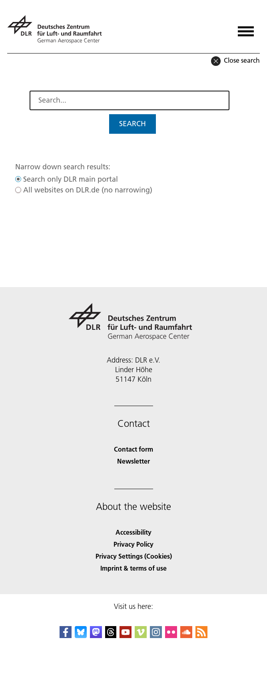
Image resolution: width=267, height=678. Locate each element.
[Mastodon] (96, 635)
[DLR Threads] (110, 635)
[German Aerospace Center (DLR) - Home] (57, 29)
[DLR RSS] (201, 635)
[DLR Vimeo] (141, 635)
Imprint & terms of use (133, 568)
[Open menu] (246, 28)
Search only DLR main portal (70, 179)
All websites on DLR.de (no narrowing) (87, 189)
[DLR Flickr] (171, 635)
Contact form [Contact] (133, 449)
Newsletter (133, 461)
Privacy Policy (133, 544)
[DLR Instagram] (156, 635)
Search (132, 123)
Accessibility (133, 532)
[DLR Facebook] (66, 635)
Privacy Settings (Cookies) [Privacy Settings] (134, 556)
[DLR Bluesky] (81, 635)
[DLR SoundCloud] (186, 635)
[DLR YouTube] (126, 635)
